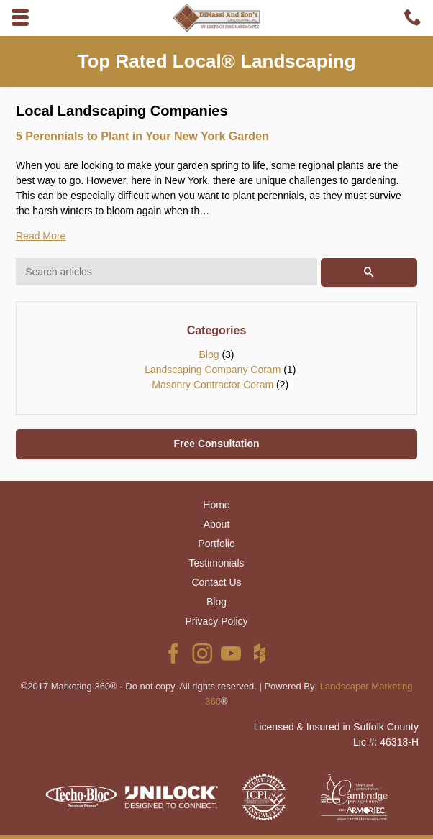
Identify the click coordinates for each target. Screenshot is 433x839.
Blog (209, 354)
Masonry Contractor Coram (212, 384)
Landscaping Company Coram (213, 369)
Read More (40, 236)
